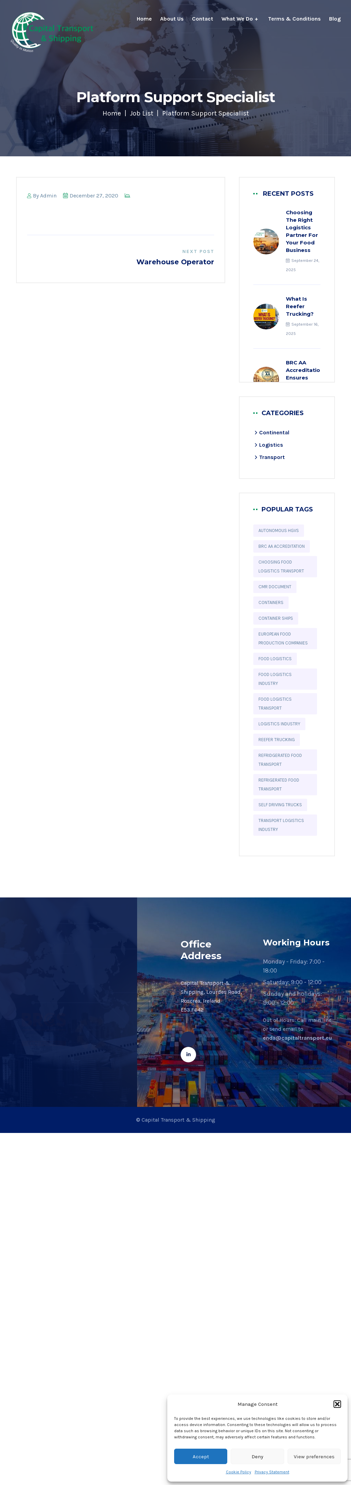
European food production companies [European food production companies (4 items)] (283, 638)
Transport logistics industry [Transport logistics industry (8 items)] (281, 825)
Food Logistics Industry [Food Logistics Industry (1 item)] (275, 679)
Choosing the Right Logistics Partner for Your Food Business (302, 231)
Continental (274, 432)
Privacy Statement (272, 1472)
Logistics (271, 445)
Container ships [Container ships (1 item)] (275, 618)
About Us (172, 18)
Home (144, 18)
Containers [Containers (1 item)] (270, 602)
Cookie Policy (238, 1472)
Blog (335, 18)
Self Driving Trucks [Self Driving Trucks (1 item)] (280, 804)
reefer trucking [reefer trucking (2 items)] (276, 739)
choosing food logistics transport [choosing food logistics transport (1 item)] (281, 566)
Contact (202, 18)
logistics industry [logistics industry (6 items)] (279, 723)
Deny (257, 1456)
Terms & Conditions (294, 18)
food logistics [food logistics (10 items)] (275, 658)
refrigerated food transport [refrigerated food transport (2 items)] (278, 784)
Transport (272, 457)
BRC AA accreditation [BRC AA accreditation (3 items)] (281, 546)
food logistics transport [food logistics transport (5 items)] (275, 704)
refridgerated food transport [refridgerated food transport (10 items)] (280, 760)
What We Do (237, 18)
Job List (141, 113)
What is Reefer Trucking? (300, 306)
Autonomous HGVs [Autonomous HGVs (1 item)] (278, 530)
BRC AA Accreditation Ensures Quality (305, 373)
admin (48, 195)
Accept (201, 1456)
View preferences (314, 1456)
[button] (337, 1404)
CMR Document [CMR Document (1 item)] (274, 586)
